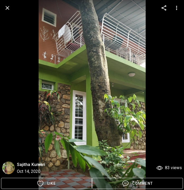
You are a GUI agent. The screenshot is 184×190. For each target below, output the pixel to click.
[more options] (164, 8)
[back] (7, 8)
